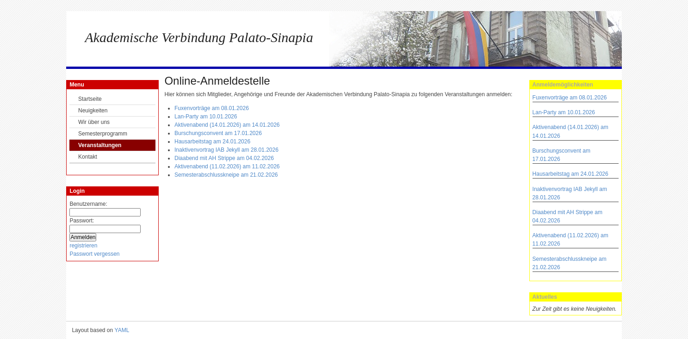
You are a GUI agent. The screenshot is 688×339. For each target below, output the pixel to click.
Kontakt (87, 157)
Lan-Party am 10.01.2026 (564, 112)
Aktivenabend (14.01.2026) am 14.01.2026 (227, 125)
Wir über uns (94, 122)
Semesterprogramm (102, 133)
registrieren (83, 245)
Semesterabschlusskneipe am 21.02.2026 (226, 175)
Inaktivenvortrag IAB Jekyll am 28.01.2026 (226, 150)
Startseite (90, 99)
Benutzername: (88, 204)
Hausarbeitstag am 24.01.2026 (570, 174)
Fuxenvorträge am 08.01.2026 (570, 97)
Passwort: (81, 220)
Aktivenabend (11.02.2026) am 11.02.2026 (227, 166)
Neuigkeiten (92, 110)
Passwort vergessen (94, 254)
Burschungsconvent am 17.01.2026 (218, 133)
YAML (122, 330)
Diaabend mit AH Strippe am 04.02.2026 (224, 158)
